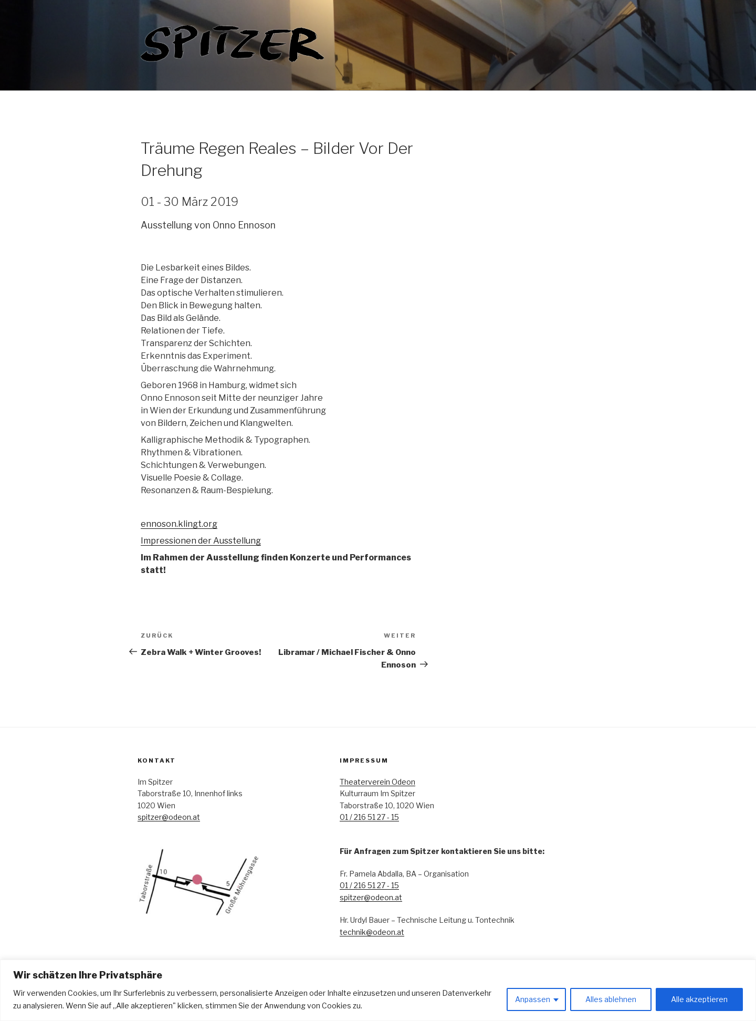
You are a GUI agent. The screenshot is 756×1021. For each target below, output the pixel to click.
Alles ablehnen (610, 999)
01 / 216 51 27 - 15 (369, 816)
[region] (378, 990)
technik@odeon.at (372, 932)
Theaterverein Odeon (377, 781)
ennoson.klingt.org (179, 524)
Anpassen (532, 999)
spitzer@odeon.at (169, 816)
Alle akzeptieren (699, 999)
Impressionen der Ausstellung (201, 541)
